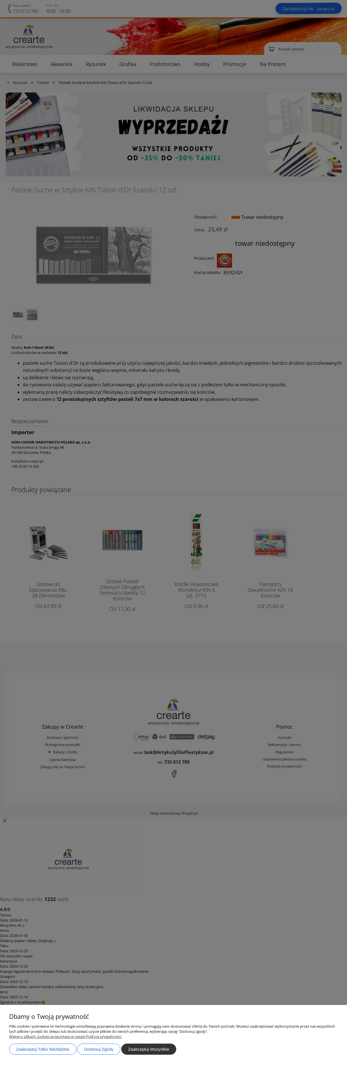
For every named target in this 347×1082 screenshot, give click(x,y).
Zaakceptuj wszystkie (148, 1049)
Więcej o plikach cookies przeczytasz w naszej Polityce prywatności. (65, 1036)
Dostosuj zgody (99, 1049)
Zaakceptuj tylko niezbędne (42, 1049)
